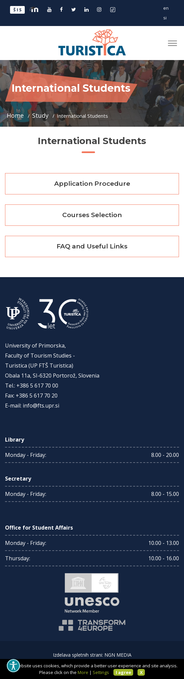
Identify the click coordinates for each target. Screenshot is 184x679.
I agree (123, 672)
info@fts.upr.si (41, 405)
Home (16, 115)
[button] (169, 40)
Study (41, 115)
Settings (101, 672)
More (83, 672)
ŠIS (17, 10)
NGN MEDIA (117, 655)
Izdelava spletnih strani (77, 655)
